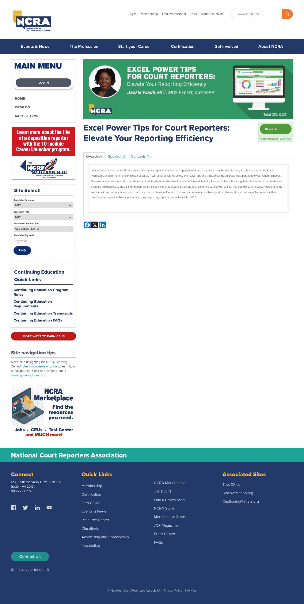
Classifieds (90, 528)
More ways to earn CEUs (44, 336)
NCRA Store (164, 508)
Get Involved (226, 46)
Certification (183, 46)
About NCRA (270, 46)
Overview (94, 156)
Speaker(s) (116, 156)
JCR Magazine (166, 525)
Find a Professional (169, 499)
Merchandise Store (169, 516)
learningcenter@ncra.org (27, 375)
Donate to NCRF (212, 14)
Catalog (22, 107)
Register (271, 129)
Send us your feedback (30, 569)
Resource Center (95, 519)
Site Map (191, 590)
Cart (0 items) (27, 115)
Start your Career (134, 46)
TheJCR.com (233, 484)
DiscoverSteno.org (238, 493)
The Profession (84, 46)
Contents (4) (141, 156)
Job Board (162, 491)
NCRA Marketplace (169, 482)
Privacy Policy (173, 590)
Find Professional (174, 14)
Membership (149, 14)
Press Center (164, 534)
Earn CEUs (90, 502)
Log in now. (286, 138)
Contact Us (30, 556)
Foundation (90, 545)
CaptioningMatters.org (241, 501)
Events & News (35, 46)
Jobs (193, 14)
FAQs (158, 542)
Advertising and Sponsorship (105, 536)
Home (20, 98)
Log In (132, 14)
